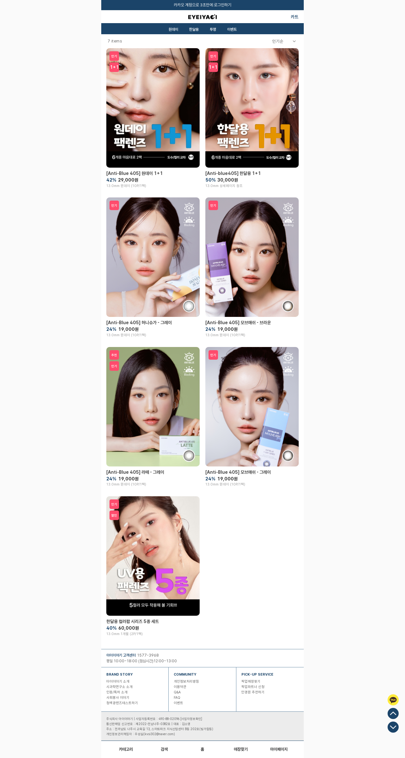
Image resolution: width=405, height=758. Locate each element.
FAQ (177, 698)
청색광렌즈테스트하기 (122, 703)
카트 (294, 16)
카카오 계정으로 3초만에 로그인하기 (202, 5)
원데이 (173, 29)
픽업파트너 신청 (253, 687)
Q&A (177, 692)
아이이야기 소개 (117, 681)
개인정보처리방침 (186, 681)
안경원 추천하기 (253, 692)
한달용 (194, 29)
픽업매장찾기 (250, 681)
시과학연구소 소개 (119, 687)
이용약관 (180, 687)
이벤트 (232, 29)
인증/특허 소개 (117, 692)
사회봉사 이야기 (117, 698)
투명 (213, 29)
